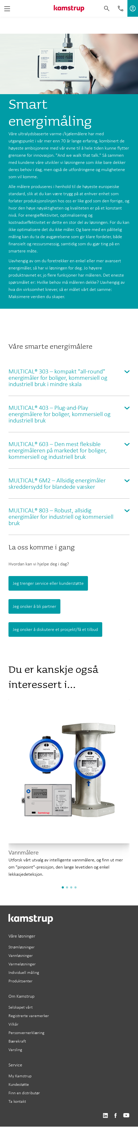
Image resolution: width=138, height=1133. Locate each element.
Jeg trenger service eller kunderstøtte (48, 583)
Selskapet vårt (20, 1007)
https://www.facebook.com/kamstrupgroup (115, 1115)
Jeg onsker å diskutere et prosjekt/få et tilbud (55, 629)
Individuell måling (23, 972)
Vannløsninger (20, 955)
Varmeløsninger (22, 963)
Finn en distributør (24, 1092)
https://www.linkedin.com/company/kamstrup (105, 1115)
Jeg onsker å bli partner (34, 606)
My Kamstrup (20, 1075)
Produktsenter (20, 980)
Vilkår (13, 1024)
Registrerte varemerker (28, 1015)
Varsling (15, 1049)
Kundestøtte (18, 1084)
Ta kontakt (17, 1101)
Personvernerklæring (26, 1032)
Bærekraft (17, 1041)
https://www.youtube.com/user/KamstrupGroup (126, 1115)
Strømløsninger (21, 946)
